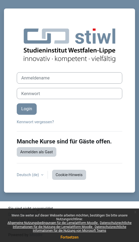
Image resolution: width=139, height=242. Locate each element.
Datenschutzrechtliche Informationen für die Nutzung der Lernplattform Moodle (72, 224)
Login (26, 108)
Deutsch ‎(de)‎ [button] (28, 174)
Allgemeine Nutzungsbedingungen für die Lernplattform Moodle (52, 223)
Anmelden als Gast (36, 152)
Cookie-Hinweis (69, 174)
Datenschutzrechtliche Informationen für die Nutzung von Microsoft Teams (80, 228)
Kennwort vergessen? (35, 122)
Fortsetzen (70, 237)
